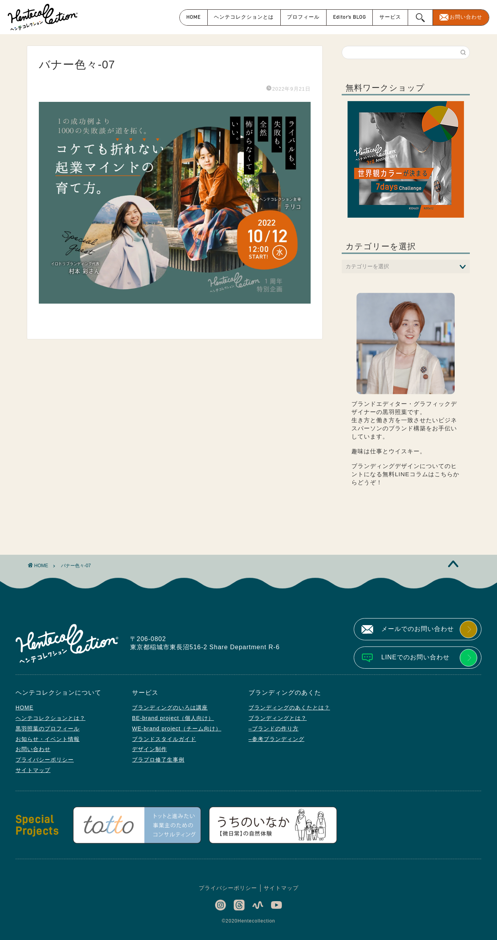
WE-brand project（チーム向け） (176, 728)
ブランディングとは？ (277, 718)
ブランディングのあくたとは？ (289, 707)
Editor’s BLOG (349, 16)
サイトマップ (33, 770)
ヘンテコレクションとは (244, 16)
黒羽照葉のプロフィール (48, 728)
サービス (390, 16)
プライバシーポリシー (45, 760)
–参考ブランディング (276, 739)
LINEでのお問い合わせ (415, 657)
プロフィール (303, 16)
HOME (193, 16)
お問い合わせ (466, 16)
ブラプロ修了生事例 (158, 760)
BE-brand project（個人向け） (173, 718)
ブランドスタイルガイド (164, 739)
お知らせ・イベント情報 (48, 739)
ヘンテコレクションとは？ (50, 718)
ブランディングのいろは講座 (170, 707)
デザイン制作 (149, 749)
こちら (443, 474)
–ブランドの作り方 (273, 728)
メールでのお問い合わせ (417, 629)
